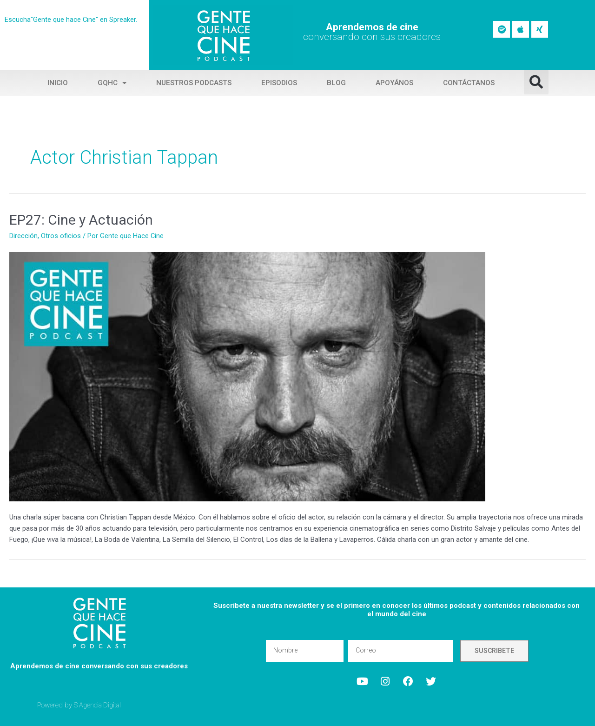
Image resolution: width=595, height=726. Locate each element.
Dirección (23, 236)
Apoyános (394, 83)
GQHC (112, 83)
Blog (336, 83)
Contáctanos (469, 83)
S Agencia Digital (99, 704)
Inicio (57, 83)
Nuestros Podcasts (193, 83)
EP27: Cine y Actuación (81, 220)
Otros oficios (61, 236)
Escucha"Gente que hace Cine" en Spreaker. (71, 19)
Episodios (279, 83)
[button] (536, 82)
